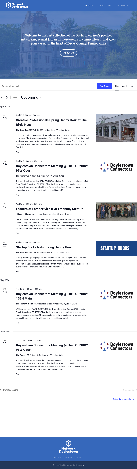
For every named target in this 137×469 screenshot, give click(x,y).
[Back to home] (17, 5)
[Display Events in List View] (117, 86)
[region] (68, 45)
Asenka (81, 465)
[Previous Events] (1, 97)
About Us (105, 5)
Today (15, 97)
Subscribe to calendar (122, 399)
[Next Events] (6, 97)
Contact (123, 5)
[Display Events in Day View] (132, 86)
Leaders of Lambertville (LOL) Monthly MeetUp (49, 209)
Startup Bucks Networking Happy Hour (44, 247)
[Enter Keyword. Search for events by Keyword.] (48, 86)
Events (89, 5)
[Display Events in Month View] (124, 86)
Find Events (104, 86)
